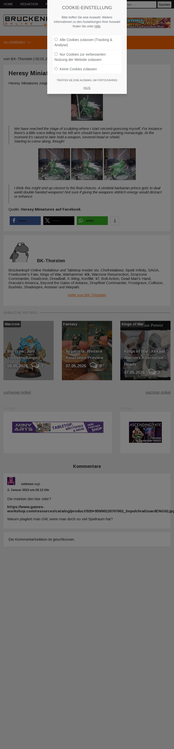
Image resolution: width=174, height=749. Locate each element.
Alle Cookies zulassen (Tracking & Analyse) (83, 42)
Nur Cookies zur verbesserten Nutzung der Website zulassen (80, 57)
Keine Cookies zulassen (75, 69)
